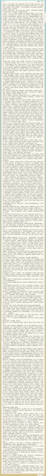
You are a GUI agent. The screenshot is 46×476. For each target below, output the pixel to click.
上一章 (39, 475)
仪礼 (23, 285)
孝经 (13, 211)
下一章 (42, 475)
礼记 (29, 419)
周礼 (17, 218)
